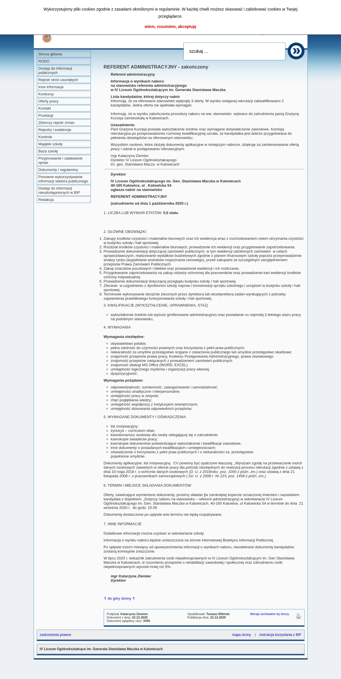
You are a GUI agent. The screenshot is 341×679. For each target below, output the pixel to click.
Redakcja (46, 200)
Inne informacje (51, 87)
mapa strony (241, 635)
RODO (44, 61)
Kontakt (44, 108)
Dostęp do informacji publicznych (55, 70)
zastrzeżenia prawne (55, 635)
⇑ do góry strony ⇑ (120, 598)
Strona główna (50, 54)
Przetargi (45, 115)
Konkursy (46, 94)
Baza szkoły (48, 151)
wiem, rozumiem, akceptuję (170, 26)
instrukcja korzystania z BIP (280, 635)
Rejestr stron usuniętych (58, 80)
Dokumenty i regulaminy (58, 170)
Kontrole (45, 137)
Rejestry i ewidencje (55, 130)
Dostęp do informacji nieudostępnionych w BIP (59, 190)
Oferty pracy (48, 101)
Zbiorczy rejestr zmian (56, 122)
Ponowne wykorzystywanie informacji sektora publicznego (63, 179)
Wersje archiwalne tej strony (269, 614)
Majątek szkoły (50, 144)
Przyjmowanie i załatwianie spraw (60, 160)
